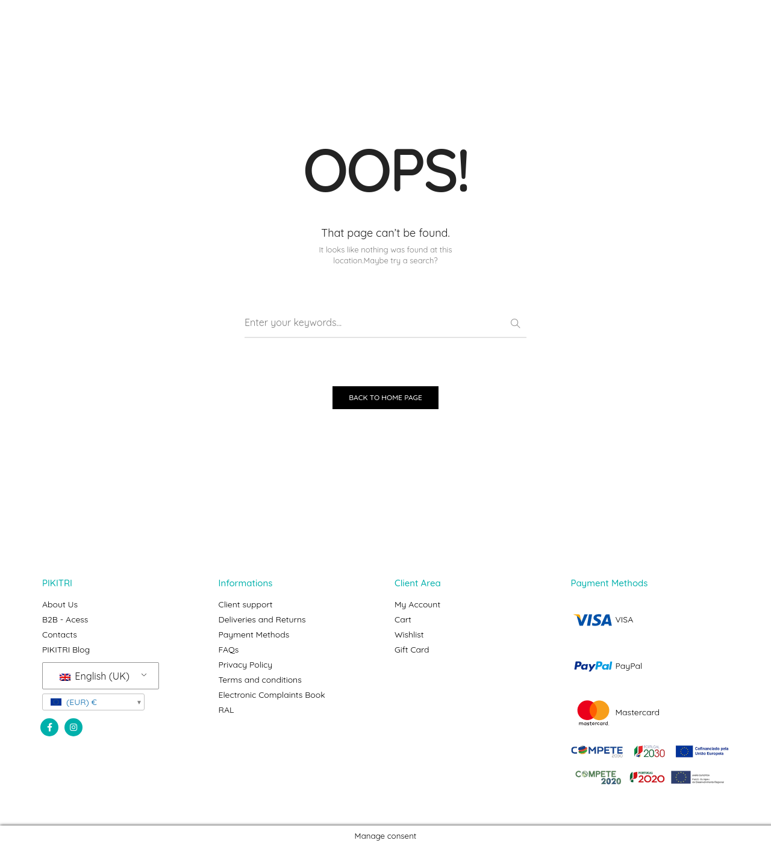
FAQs (229, 649)
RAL (226, 709)
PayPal (607, 665)
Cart (403, 619)
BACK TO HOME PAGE (385, 397)
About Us (60, 604)
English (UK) (95, 676)
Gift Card (412, 649)
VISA (602, 619)
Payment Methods (254, 634)
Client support (246, 604)
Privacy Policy (246, 664)
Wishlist (409, 634)
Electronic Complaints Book (272, 694)
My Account (417, 604)
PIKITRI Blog (66, 649)
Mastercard (615, 712)
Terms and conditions (260, 679)
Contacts (59, 634)
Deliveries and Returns (262, 619)
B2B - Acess (65, 619)
